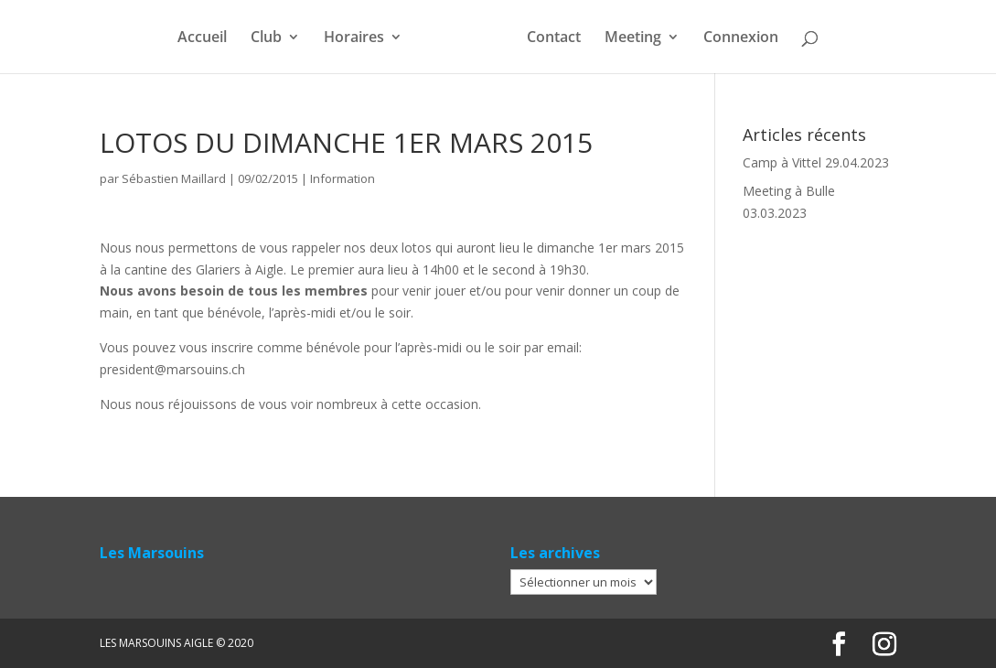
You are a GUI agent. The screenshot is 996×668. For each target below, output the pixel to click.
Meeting (633, 38)
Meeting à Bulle (789, 190)
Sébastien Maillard (174, 178)
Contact (554, 38)
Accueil (202, 38)
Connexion (740, 38)
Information (342, 178)
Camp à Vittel (782, 162)
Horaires (354, 38)
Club (266, 38)
